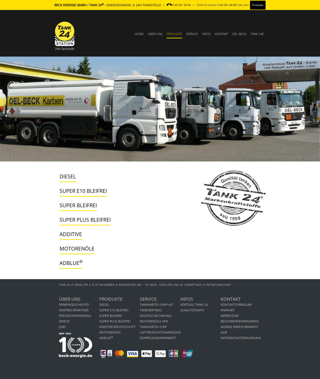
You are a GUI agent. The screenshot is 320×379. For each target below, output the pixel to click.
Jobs (62, 327)
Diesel (104, 304)
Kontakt (221, 34)
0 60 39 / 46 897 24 (230, 5)
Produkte (174, 34)
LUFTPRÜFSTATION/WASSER (160, 332)
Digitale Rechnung (155, 316)
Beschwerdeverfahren (240, 321)
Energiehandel (119, 5)
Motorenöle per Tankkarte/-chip (154, 324)
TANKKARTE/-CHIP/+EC (156, 304)
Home (139, 34)
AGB (224, 332)
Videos (64, 321)
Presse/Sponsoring (75, 316)
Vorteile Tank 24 (194, 304)
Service (192, 34)
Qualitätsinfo (192, 310)
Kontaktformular (236, 304)
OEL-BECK (239, 34)
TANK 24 (64, 285)
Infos (206, 34)
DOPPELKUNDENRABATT (158, 338)
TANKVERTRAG (151, 310)
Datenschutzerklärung (241, 338)
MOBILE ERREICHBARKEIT (239, 327)
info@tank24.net (218, 285)
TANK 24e (257, 34)
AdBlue (106, 337)
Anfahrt (228, 310)
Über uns (155, 34)
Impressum (230, 316)
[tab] (123, 177)
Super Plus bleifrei (114, 321)
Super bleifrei (110, 316)
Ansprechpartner (74, 310)
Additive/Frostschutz (117, 327)
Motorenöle (110, 332)
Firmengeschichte (74, 304)
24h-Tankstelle (148, 5)
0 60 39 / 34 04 (181, 5)
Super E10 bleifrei (113, 310)
